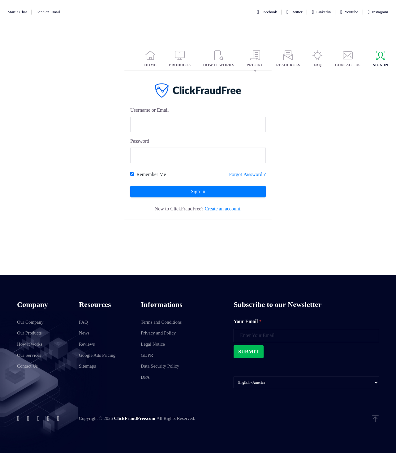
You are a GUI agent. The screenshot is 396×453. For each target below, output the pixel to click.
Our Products (29, 332)
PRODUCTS (180, 58)
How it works (29, 344)
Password (139, 141)
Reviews (87, 344)
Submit (248, 352)
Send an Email (48, 12)
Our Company (30, 322)
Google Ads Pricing (97, 355)
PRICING (255, 58)
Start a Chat (17, 12)
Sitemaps (87, 366)
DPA (145, 377)
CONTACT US (347, 58)
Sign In (198, 191)
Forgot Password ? (247, 174)
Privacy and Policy (158, 332)
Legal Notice (153, 344)
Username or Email (149, 110)
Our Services (29, 355)
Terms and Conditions (161, 322)
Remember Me (151, 174)
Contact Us (27, 366)
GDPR (147, 355)
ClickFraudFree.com (135, 418)
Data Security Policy (160, 366)
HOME (150, 58)
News (84, 332)
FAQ (317, 58)
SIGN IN (380, 58)
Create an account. (223, 208)
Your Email (247, 321)
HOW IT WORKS (218, 58)
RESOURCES (288, 58)
